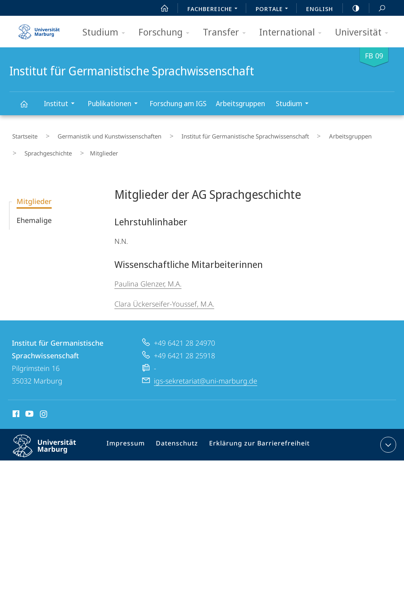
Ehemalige (34, 209)
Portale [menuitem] (274, 9)
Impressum (129, 435)
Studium (106, 32)
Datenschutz (177, 435)
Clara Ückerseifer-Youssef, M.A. (164, 293)
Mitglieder (34, 190)
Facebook (15, 404)
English (319, 9)
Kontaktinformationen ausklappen (387, 434)
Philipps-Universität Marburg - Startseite (39, 29)
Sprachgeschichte (43, 145)
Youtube (29, 404)
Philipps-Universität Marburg (51, 441)
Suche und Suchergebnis (377, 8)
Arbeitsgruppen (240, 103)
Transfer (227, 32)
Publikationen (115, 104)
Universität (364, 32)
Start (160, 8)
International (293, 32)
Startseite (22, 134)
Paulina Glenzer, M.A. (147, 273)
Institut (62, 104)
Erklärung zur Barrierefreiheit (255, 435)
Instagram (44, 404)
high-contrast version (351, 8)
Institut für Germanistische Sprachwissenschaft (28, 107)
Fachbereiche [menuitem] (214, 9)
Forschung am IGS (178, 103)
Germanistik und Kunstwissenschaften (97, 134)
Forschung (166, 32)
